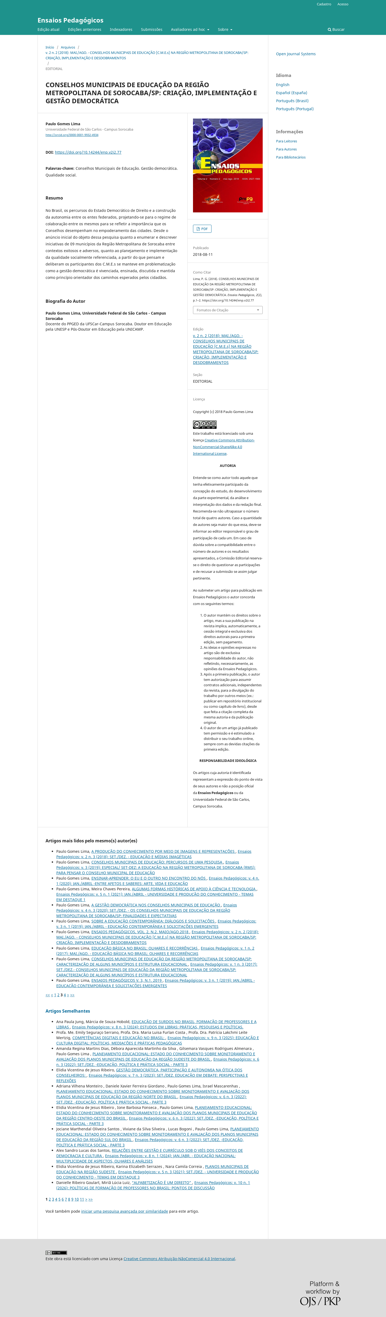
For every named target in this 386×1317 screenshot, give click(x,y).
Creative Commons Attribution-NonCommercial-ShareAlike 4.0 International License (224, 447)
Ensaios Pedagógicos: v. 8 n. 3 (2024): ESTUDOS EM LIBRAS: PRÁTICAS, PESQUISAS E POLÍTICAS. (157, 1027)
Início (50, 47)
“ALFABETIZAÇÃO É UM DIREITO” (162, 1182)
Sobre (223, 29)
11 (82, 1199)
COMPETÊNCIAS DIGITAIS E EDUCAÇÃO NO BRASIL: (118, 1037)
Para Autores (286, 149)
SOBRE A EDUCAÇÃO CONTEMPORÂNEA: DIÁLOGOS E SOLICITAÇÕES (153, 921)
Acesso (342, 4)
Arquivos (68, 47)
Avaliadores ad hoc (188, 29)
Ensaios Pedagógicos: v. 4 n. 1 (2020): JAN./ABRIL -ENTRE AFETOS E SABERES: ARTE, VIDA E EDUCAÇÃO (157, 881)
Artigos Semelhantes (68, 1011)
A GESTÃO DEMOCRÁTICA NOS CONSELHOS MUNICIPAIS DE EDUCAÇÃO (156, 904)
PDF (204, 228)
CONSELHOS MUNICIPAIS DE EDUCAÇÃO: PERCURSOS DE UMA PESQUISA (157, 862)
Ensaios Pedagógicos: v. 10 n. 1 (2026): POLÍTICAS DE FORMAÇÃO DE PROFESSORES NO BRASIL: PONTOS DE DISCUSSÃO (153, 1185)
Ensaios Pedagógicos (70, 20)
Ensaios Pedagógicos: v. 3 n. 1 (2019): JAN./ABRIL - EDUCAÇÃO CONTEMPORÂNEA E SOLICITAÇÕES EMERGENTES (156, 923)
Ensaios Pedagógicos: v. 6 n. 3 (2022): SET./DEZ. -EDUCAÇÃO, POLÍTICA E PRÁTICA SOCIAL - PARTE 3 (157, 1062)
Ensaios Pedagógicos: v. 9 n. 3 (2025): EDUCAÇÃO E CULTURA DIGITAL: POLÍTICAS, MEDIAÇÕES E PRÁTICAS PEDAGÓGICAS (157, 1040)
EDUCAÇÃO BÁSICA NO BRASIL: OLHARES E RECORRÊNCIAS (145, 948)
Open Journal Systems (296, 53)
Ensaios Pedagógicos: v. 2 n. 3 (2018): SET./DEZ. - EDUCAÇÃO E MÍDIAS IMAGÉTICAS (153, 854)
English (283, 84)
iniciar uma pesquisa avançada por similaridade (124, 1211)
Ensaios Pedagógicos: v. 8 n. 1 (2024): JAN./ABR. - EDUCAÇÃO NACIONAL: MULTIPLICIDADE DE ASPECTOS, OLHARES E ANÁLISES (146, 1158)
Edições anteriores (84, 29)
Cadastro (324, 4)
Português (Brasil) (292, 100)
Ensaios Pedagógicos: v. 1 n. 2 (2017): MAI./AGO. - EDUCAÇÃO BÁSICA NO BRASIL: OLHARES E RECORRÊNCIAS (155, 951)
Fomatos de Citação (212, 310)
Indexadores (121, 29)
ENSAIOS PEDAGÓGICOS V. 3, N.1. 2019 (127, 980)
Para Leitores (286, 141)
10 (77, 1199)
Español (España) (291, 92)
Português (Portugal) (295, 108)
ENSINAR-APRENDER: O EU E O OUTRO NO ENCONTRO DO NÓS (149, 878)
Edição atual (49, 29)
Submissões (151, 29)
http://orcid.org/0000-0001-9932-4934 (72, 135)
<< (48, 994)
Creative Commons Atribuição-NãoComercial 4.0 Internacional (179, 1258)
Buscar (336, 29)
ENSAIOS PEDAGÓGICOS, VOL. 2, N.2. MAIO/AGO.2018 (140, 931)
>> (72, 994)
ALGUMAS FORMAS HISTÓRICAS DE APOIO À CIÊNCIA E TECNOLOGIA (194, 888)
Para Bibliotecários (291, 157)
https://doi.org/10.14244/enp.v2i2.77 (88, 152)
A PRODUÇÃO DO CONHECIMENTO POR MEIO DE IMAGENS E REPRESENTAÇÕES (163, 851)
